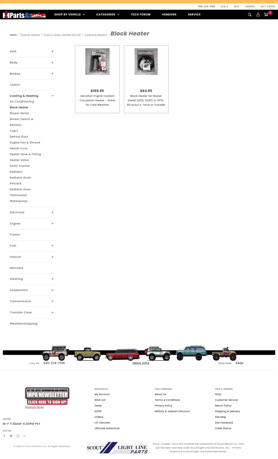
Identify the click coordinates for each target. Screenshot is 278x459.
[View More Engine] (52, 223)
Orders (250, 6)
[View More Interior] (52, 257)
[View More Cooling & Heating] (52, 96)
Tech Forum (141, 14)
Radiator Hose (20, 189)
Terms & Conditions (167, 400)
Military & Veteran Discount (172, 411)
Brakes (15, 74)
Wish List (99, 400)
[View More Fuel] (52, 245)
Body (14, 62)
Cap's (14, 131)
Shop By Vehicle (69, 14)
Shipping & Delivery (227, 411)
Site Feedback (224, 422)
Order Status (223, 428)
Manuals (16, 268)
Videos (98, 417)
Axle (13, 51)
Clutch (15, 85)
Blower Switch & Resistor (21, 122)
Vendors (169, 14)
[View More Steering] (52, 279)
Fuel (13, 246)
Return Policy (223, 405)
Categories (107, 14)
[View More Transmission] (52, 301)
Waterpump (18, 201)
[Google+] (24, 436)
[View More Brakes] (52, 73)
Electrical (17, 212)
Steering (16, 279)
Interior (15, 257)
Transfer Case (21, 312)
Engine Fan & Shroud (25, 142)
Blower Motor (19, 113)
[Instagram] (18, 436)
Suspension (19, 290)
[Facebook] (4, 436)
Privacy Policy (163, 405)
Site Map (220, 417)
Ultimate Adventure (106, 428)
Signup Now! (47, 398)
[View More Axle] (52, 51)
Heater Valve (19, 160)
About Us (160, 394)
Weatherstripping (23, 324)
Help (237, 6)
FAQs (239, 363)
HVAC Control (20, 166)
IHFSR (97, 411)
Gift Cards (268, 6)
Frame (15, 235)
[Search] (250, 14)
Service (194, 14)
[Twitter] (11, 436)
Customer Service (226, 400)
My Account (102, 394)
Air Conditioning (22, 101)
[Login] (258, 14)
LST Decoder (102, 422)
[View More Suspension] (52, 290)
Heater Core (18, 148)
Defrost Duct (19, 137)
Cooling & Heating (24, 96)
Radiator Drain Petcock (20, 180)
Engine (15, 224)
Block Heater (19, 107)
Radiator (16, 172)
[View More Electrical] (52, 212)
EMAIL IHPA (141, 363)
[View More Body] (52, 62)
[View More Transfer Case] (52, 312)
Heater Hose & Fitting (25, 154)
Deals (224, 6)
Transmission (20, 301)
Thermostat (18, 195)
